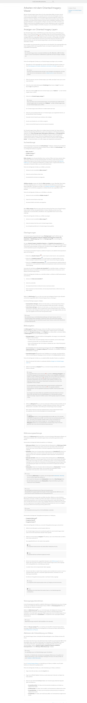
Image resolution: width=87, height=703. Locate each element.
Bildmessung (54, 560)
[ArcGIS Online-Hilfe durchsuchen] (42, 2)
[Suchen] (53, 1)
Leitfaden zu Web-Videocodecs (34, 657)
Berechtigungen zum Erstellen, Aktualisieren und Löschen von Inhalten (43, 65)
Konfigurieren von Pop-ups (32, 629)
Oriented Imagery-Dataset (32, 663)
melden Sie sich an (50, 72)
